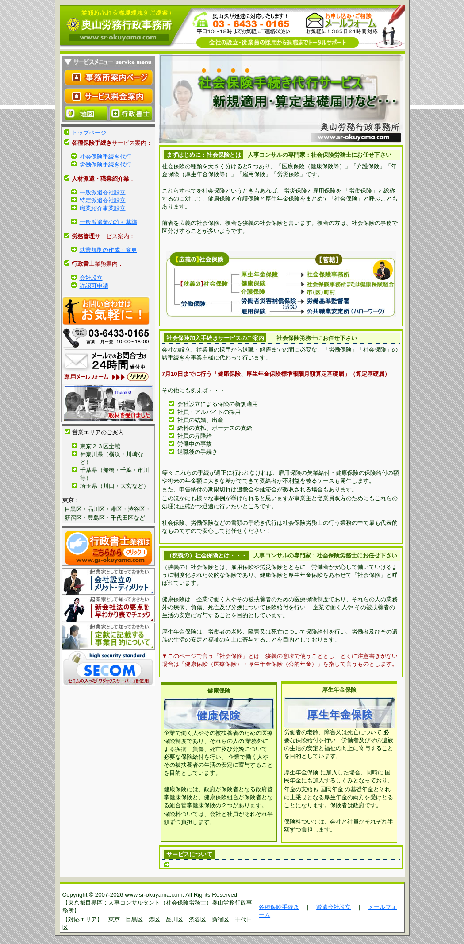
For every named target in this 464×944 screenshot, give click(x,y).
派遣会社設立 (333, 907)
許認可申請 (94, 285)
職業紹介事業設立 (103, 208)
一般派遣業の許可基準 (108, 222)
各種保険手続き (279, 907)
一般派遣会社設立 (103, 192)
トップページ (89, 132)
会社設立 (91, 278)
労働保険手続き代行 (105, 164)
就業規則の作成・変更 (108, 250)
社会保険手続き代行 (105, 156)
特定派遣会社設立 (103, 200)
